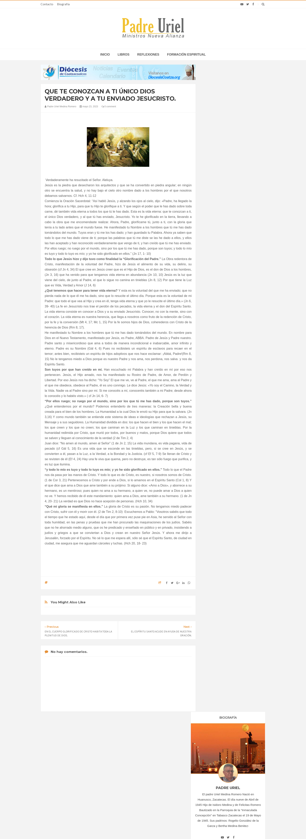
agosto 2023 (215, 410)
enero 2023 (215, 372)
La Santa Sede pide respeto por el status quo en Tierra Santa (79, 768)
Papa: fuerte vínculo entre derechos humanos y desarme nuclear (75, 779)
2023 (212, 368)
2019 (212, 346)
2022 (212, 362)
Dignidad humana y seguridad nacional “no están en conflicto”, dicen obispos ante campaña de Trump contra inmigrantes (225, 795)
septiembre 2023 (218, 415)
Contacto (47, 4)
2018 (212, 341)
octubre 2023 (216, 420)
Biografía (63, 4)
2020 (212, 352)
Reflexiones (148, 54)
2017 (212, 336)
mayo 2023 (215, 394)
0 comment (108, 106)
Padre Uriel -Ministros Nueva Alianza (142, 828)
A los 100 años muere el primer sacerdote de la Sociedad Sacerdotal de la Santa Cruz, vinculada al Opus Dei (224, 769)
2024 (212, 427)
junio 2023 (214, 399)
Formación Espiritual (220, 464)
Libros (123, 54)
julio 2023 (214, 404)
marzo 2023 (215, 383)
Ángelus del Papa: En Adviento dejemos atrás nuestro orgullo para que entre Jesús (79, 791)
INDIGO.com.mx (205, 828)
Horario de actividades (172, 742)
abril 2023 (214, 388)
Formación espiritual (186, 54)
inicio (105, 54)
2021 (212, 357)
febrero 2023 (216, 378)
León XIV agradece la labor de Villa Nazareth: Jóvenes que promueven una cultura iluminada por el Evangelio (227, 782)
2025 (212, 432)
